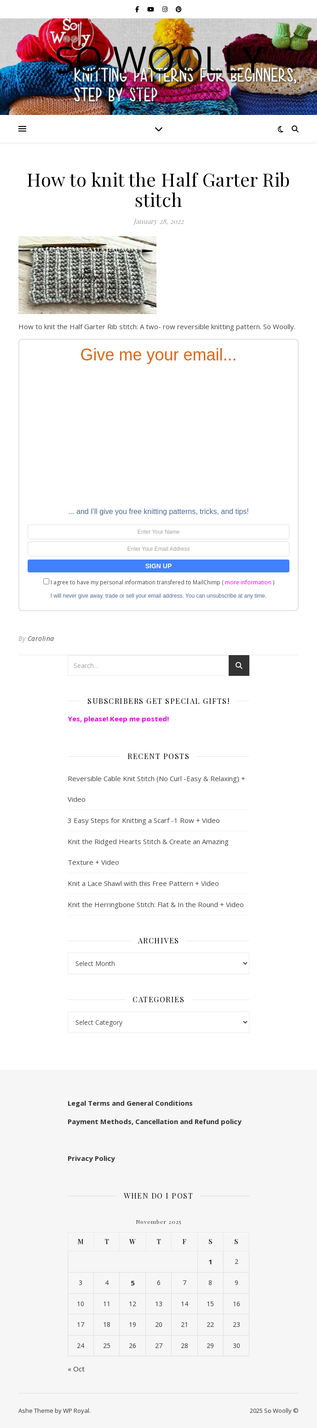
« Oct (76, 1368)
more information (248, 582)
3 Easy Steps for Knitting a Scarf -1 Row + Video (144, 820)
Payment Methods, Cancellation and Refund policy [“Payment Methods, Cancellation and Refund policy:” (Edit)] (155, 1121)
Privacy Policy (91, 1158)
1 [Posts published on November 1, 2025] (210, 1261)
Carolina (41, 638)
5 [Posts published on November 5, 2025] (133, 1282)
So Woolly (158, 58)
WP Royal (76, 1410)
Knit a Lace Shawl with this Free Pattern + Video (143, 883)
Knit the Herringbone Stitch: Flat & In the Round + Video (156, 904)
